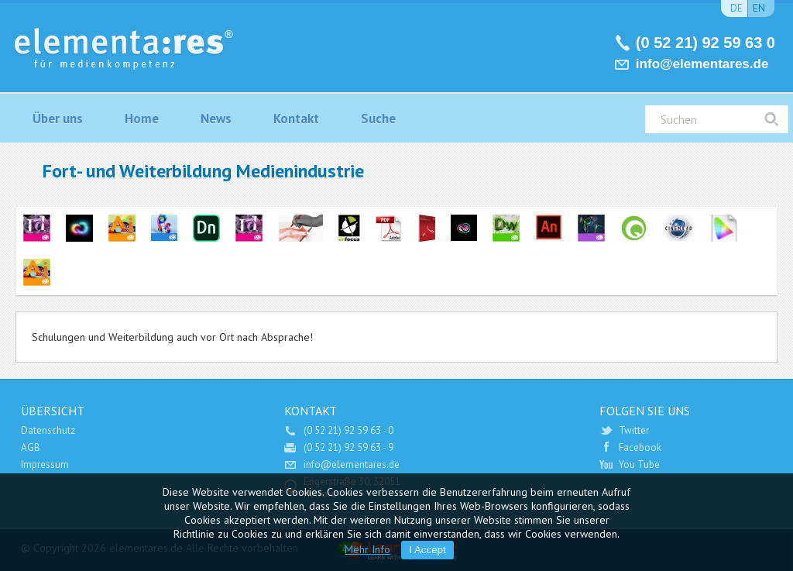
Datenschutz (48, 430)
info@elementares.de (702, 64)
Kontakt (296, 118)
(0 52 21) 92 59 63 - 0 (348, 430)
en (759, 8)
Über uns (58, 118)
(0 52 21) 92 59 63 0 (705, 42)
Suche (378, 118)
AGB (30, 447)
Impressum (45, 464)
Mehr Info (367, 549)
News (216, 118)
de (736, 8)
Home (142, 118)
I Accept (427, 550)
